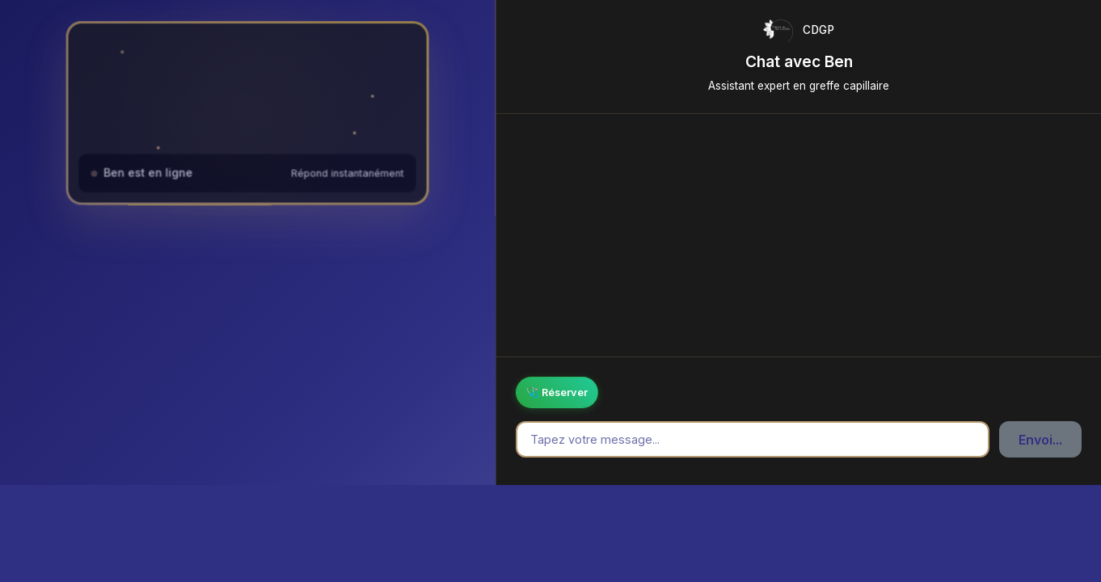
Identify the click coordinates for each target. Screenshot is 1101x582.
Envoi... (1040, 440)
